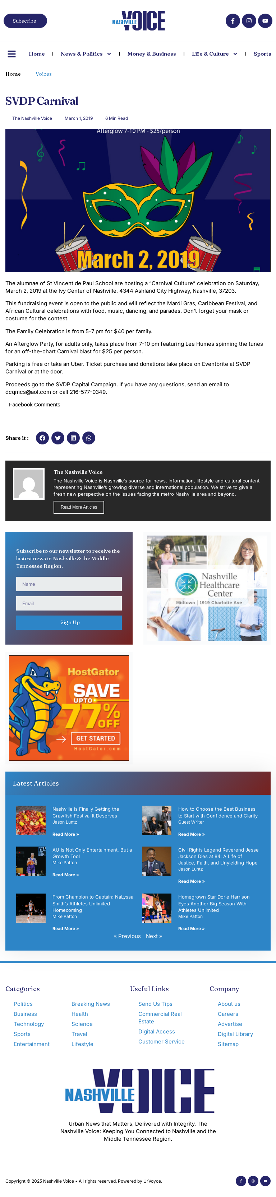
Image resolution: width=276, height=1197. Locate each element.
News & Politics (86, 54)
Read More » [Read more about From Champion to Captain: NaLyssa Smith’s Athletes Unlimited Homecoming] (65, 928)
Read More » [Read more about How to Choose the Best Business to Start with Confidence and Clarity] (191, 834)
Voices (44, 74)
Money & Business (152, 53)
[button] (42, 438)
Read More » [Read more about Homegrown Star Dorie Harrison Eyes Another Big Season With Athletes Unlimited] (191, 928)
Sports (262, 53)
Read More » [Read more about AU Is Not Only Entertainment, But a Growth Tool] (65, 874)
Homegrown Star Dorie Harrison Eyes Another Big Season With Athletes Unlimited (214, 903)
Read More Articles (79, 507)
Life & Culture (215, 54)
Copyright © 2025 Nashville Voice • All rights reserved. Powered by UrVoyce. (83, 1181)
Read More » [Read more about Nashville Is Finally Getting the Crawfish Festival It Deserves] (65, 834)
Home (37, 53)
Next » (154, 936)
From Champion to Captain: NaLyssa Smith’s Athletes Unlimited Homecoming (92, 903)
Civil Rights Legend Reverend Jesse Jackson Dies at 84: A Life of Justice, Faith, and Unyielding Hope (218, 856)
